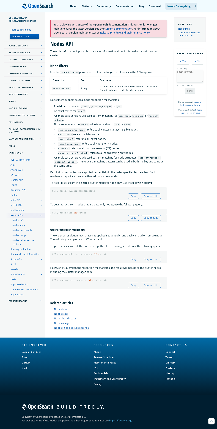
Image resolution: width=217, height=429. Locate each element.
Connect (170, 351)
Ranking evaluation (21, 249)
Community (104, 6)
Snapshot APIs (18, 274)
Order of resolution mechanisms (189, 34)
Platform (87, 6)
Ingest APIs (16, 205)
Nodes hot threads (22, 230)
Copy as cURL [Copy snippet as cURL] (151, 196)
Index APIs (16, 200)
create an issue (193, 112)
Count (14, 184)
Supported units (19, 284)
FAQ (96, 367)
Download (155, 6)
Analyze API (17, 169)
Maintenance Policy (105, 362)
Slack (24, 367)
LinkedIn (170, 362)
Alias (13, 164)
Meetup (169, 373)
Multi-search (17, 210)
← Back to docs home (20, 29)
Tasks (13, 279)
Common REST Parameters (24, 289)
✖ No (197, 61)
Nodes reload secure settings (23, 242)
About (73, 6)
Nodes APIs (17, 215)
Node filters (184, 28)
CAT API (15, 174)
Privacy (98, 384)
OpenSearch (38, 6)
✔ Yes (183, 61)
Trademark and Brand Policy (110, 378)
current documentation (118, 28)
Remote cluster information (25, 254)
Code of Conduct (31, 351)
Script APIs (16, 259)
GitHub (26, 362)
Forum (25, 357)
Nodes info (18, 220)
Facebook (170, 378)
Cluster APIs (17, 179)
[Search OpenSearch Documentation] (181, 6)
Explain (14, 194)
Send (190, 90)
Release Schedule (104, 357)
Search (14, 269)
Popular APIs (17, 294)
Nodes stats (18, 225)
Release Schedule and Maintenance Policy (125, 32)
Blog (141, 6)
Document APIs (18, 189)
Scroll (13, 264)
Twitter (169, 357)
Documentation (125, 6)
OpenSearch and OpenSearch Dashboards (22, 19)
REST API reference (20, 159)
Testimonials (101, 373)
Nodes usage (19, 235)
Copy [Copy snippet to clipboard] (133, 196)
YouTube (170, 367)
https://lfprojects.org (120, 420)
